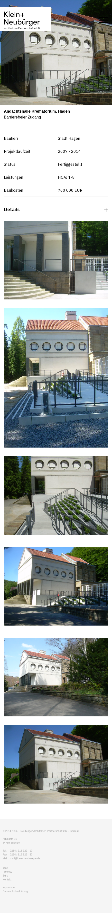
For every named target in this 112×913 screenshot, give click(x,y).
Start (5, 867)
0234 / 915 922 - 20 (21, 854)
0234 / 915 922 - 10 (21, 850)
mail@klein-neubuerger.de (25, 858)
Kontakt (7, 879)
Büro (5, 875)
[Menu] (103, 20)
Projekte (7, 871)
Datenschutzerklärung (15, 891)
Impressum (9, 887)
